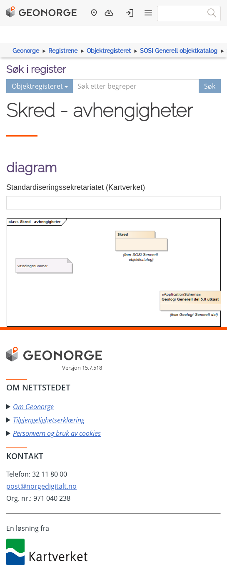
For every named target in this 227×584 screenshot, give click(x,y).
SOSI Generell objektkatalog (178, 50)
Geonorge (25, 50)
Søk (209, 86)
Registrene (62, 50)
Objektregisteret (109, 50)
